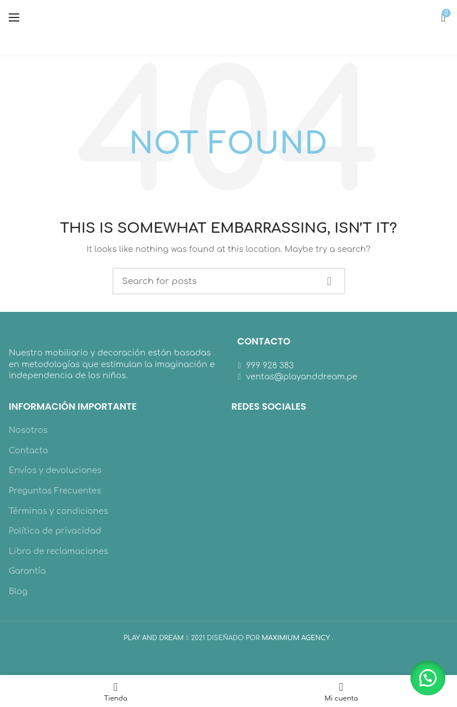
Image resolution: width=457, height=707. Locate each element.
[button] (427, 677)
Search (329, 281)
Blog (18, 591)
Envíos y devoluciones (55, 470)
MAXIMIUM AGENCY (296, 638)
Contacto (28, 450)
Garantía (27, 571)
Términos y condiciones (58, 511)
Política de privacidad (55, 531)
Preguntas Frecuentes (55, 490)
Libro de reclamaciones (58, 551)
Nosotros (28, 430)
